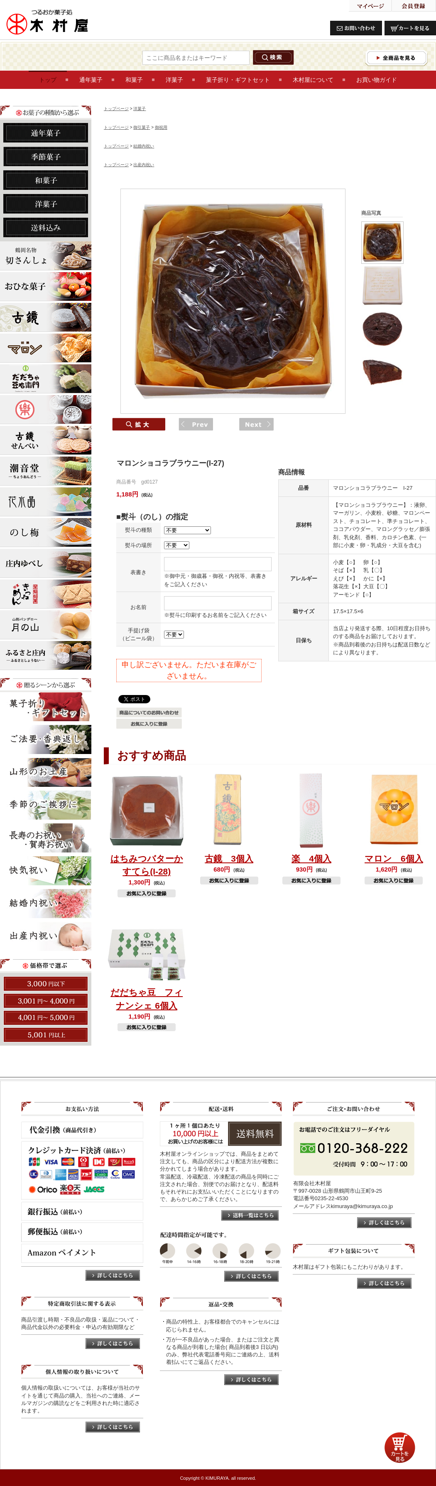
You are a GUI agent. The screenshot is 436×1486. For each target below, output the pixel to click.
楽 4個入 (311, 858)
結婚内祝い (143, 146)
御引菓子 (141, 127)
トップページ (116, 108)
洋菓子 (139, 108)
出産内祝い (143, 164)
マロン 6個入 (394, 858)
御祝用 (161, 127)
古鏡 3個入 (229, 858)
